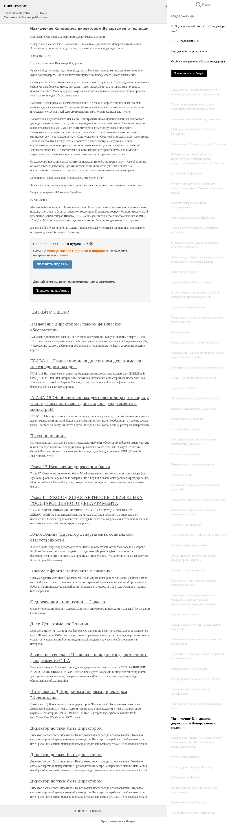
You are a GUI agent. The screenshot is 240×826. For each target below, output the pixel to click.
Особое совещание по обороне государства (198, 61)
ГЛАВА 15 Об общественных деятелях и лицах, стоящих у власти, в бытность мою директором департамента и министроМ (89, 403)
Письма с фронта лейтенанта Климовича (71, 570)
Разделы (96, 810)
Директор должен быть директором (66, 728)
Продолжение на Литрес (189, 73)
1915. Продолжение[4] (185, 40)
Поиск (202, 4)
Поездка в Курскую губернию (189, 51)
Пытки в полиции (48, 435)
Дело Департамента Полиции (60, 623)
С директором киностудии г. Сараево (67, 601)
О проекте (80, 810)
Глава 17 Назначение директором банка (70, 466)
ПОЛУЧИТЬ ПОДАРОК (53, 264)
